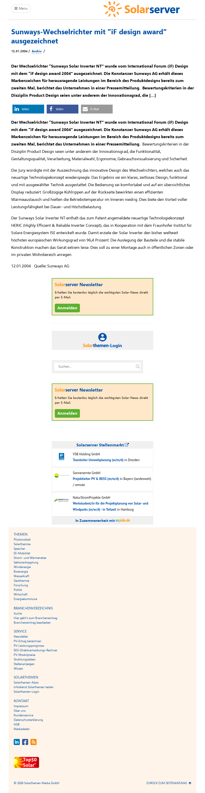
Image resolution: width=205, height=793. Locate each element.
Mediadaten (22, 729)
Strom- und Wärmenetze (30, 558)
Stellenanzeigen (24, 664)
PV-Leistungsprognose (29, 646)
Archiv (37, 51)
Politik (18, 590)
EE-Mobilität (22, 553)
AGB (17, 724)
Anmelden (67, 308)
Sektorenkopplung (26, 562)
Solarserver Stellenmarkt (102, 445)
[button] (28, 109)
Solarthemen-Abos (26, 683)
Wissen (18, 669)
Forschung (21, 585)
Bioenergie (21, 572)
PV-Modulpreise (24, 655)
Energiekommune (25, 599)
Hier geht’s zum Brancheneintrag (35, 618)
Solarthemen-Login (26, 692)
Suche (18, 613)
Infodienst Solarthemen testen (34, 687)
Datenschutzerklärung (28, 720)
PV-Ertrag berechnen (27, 641)
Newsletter (21, 637)
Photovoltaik (22, 540)
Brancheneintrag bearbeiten (32, 623)
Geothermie (21, 581)
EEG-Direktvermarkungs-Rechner (35, 650)
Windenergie (22, 567)
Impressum (21, 706)
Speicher (19, 549)
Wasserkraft (21, 576)
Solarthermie (22, 544)
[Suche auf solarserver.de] (138, 366)
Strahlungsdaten (25, 659)
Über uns (20, 711)
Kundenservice (23, 715)
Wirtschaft (20, 594)
